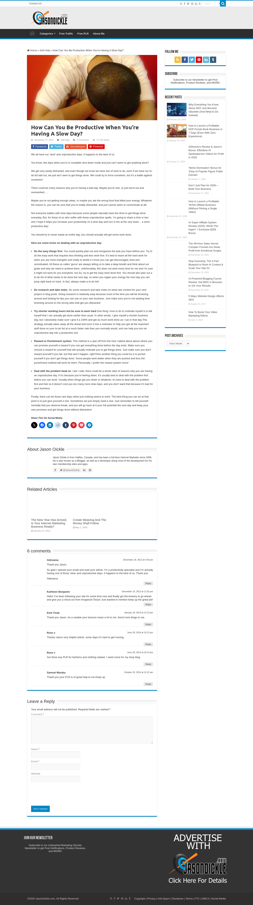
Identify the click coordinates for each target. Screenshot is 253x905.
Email (35, 761)
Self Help (45, 50)
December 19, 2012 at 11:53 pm (137, 591)
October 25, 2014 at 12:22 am (138, 672)
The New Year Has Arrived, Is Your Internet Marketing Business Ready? (49, 523)
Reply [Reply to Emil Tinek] (148, 624)
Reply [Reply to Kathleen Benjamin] (148, 604)
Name (35, 749)
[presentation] (61, 794)
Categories (46, 33)
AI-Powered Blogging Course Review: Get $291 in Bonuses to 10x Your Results (205, 282)
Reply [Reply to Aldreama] (148, 583)
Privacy (151, 898)
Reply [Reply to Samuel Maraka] (148, 684)
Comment (37, 714)
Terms (189, 898)
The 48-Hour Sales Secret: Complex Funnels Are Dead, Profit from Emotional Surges (204, 247)
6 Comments (83, 140)
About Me (98, 33)
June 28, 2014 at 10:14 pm (140, 652)
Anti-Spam (164, 898)
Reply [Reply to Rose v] (148, 644)
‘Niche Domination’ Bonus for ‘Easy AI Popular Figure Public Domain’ (205, 171)
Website (35, 773)
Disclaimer (178, 898)
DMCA (205, 898)
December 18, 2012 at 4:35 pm (138, 560)
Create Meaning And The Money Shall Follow (89, 521)
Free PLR (83, 33)
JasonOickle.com (45, 898)
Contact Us (35, 3)
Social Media (218, 898)
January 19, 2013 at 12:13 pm (138, 612)
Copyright (139, 898)
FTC (197, 898)
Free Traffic (66, 33)
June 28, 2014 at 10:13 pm (140, 632)
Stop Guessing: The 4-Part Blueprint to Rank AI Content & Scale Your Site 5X (205, 265)
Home (32, 33)
